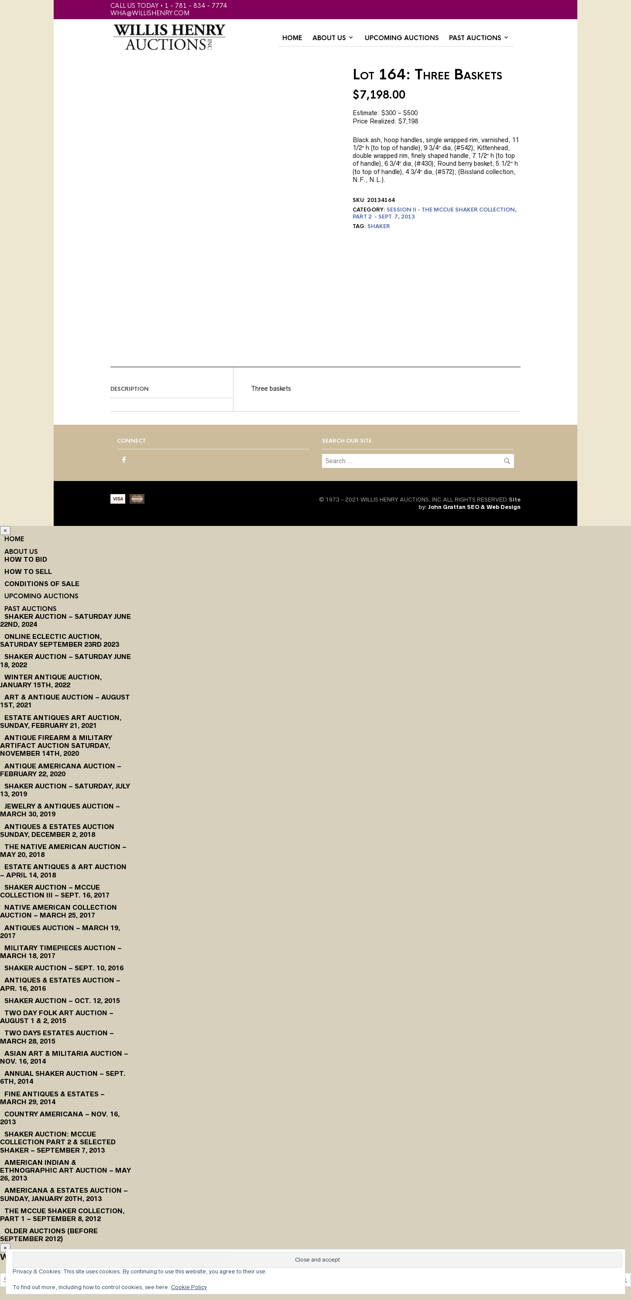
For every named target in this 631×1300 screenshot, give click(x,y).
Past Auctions (475, 38)
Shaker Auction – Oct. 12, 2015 (62, 1000)
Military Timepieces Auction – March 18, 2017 (61, 951)
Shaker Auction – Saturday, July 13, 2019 (65, 790)
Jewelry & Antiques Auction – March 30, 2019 (60, 810)
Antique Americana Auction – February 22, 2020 (60, 770)
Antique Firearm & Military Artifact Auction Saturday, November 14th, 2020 (56, 745)
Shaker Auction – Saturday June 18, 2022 (65, 660)
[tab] (171, 389)
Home (292, 38)
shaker (378, 226)
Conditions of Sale (41, 583)
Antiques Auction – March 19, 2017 (60, 931)
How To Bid (25, 559)
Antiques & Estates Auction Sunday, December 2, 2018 (57, 830)
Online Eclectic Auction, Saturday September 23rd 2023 (59, 640)
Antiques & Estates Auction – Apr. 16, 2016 (60, 984)
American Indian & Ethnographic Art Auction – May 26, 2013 (65, 1170)
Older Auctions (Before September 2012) (49, 1234)
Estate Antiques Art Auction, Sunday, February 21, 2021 (60, 721)
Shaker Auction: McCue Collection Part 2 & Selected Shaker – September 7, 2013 (58, 1141)
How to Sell (28, 571)
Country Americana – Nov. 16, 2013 (60, 1118)
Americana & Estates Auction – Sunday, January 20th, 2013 (64, 1194)
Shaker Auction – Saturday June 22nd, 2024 (65, 620)
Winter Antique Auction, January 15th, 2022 (51, 681)
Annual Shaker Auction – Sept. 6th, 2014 (63, 1077)
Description (129, 389)
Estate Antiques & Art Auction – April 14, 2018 (63, 870)
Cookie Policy (189, 1287)
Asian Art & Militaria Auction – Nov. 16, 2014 (64, 1057)
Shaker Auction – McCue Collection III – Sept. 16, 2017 (55, 891)
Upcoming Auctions (402, 38)
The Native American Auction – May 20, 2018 (63, 850)
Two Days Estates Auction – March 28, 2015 (57, 1036)
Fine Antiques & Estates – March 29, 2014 (52, 1098)
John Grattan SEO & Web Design (474, 507)
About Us (329, 38)
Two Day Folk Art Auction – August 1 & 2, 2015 (56, 1016)
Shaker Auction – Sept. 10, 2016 (63, 968)
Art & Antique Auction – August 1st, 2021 (65, 701)
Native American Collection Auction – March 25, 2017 (58, 911)
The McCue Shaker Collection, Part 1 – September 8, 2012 (62, 1214)
